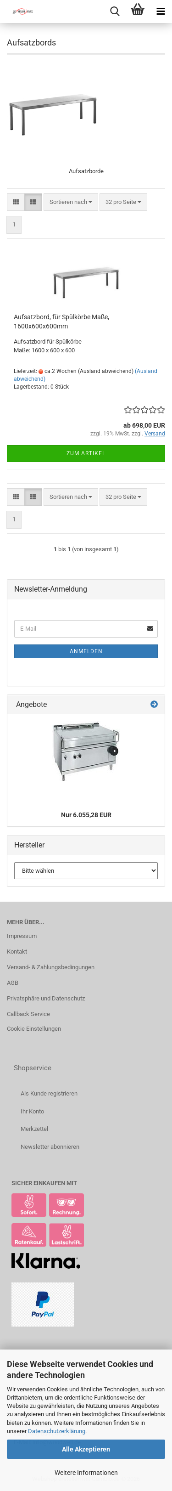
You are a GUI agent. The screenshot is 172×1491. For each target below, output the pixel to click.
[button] (16, 202)
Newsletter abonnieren (50, 1146)
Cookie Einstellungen (34, 1028)
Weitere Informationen (86, 1472)
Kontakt (17, 951)
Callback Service (28, 1014)
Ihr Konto (32, 1111)
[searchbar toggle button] (114, 11)
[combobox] (71, 202)
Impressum (22, 935)
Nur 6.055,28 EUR (86, 815)
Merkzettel (34, 1128)
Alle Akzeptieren (86, 1449)
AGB (12, 982)
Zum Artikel (86, 453)
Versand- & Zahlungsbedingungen (50, 967)
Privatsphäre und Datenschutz (46, 998)
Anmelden (86, 651)
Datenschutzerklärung (56, 1431)
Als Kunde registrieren (49, 1093)
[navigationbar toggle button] (160, 11)
